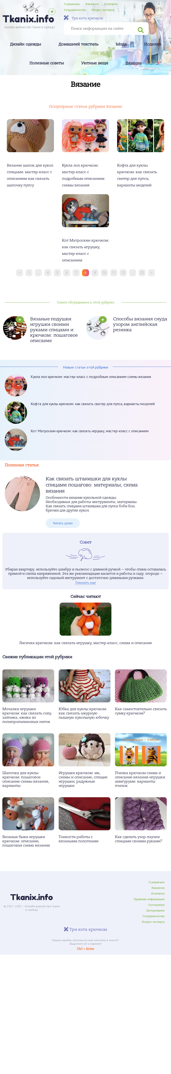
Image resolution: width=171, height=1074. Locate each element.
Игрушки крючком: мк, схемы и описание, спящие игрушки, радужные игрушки (83, 779)
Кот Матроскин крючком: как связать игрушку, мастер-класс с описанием (90, 430)
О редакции (72, 4)
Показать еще (85, 582)
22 (142, 272)
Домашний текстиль (78, 44)
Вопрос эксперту (103, 10)
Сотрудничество (75, 10)
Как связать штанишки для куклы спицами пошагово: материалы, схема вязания (92, 485)
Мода (121, 44)
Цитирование (155, 910)
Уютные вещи (94, 63)
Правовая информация (149, 899)
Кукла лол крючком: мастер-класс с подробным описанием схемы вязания (91, 376)
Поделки (152, 44)
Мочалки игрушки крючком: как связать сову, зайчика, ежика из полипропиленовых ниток (27, 715)
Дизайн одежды (25, 44)
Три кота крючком (83, 17)
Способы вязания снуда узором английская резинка (140, 324)
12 (123, 272)
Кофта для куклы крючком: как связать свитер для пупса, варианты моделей (93, 403)
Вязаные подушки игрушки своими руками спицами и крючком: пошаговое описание (54, 329)
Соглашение (156, 904)
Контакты (111, 4)
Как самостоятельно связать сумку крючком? (141, 711)
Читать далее (63, 523)
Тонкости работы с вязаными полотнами (78, 839)
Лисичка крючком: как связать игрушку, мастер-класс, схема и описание (85, 643)
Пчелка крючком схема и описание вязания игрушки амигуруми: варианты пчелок (140, 779)
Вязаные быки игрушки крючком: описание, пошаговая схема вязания (26, 841)
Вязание (134, 63)
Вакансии (92, 4)
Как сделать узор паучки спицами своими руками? (138, 839)
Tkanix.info (31, 897)
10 (104, 272)
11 (114, 272)
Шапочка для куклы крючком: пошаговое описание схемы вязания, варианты (25, 779)
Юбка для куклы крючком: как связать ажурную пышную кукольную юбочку (84, 713)
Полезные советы (46, 63)
